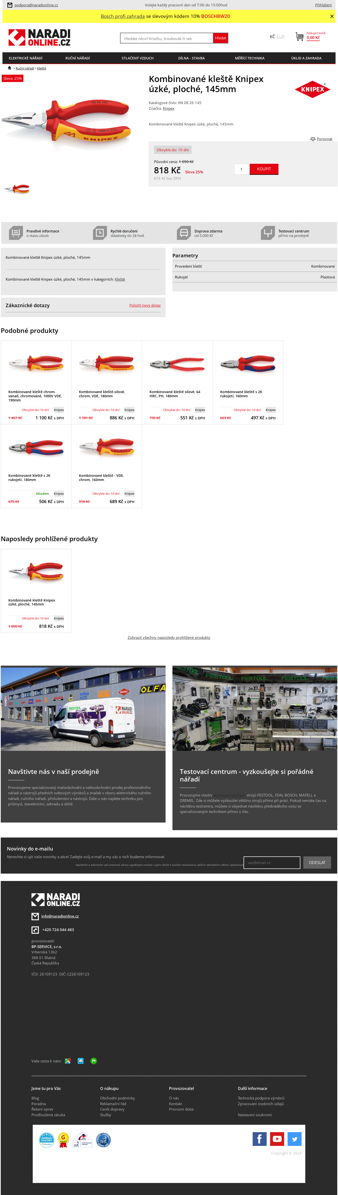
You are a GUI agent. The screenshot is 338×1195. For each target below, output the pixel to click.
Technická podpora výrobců (261, 1098)
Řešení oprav (42, 1109)
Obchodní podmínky (117, 1098)
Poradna (38, 1103)
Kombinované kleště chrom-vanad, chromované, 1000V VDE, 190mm (35, 395)
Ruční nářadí (25, 68)
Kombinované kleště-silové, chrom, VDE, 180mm (102, 393)
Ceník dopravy (112, 1109)
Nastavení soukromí (255, 1114)
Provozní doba (181, 1109)
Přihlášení (323, 4)
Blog (35, 1098)
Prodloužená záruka (48, 1114)
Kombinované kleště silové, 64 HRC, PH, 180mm (175, 393)
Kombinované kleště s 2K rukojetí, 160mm (241, 393)
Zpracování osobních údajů (261, 1103)
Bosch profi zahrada (123, 16)
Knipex (168, 108)
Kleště (41, 68)
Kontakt (175, 1103)
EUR (281, 36)
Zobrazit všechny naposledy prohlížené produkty (169, 637)
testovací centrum (229, 795)
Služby (105, 1114)
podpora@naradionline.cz (36, 4)
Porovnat (324, 138)
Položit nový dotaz (145, 305)
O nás (174, 1098)
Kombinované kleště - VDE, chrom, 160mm (101, 477)
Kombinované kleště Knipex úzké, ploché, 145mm (31, 602)
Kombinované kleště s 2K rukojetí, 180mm (29, 477)
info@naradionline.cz (60, 916)
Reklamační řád (113, 1103)
